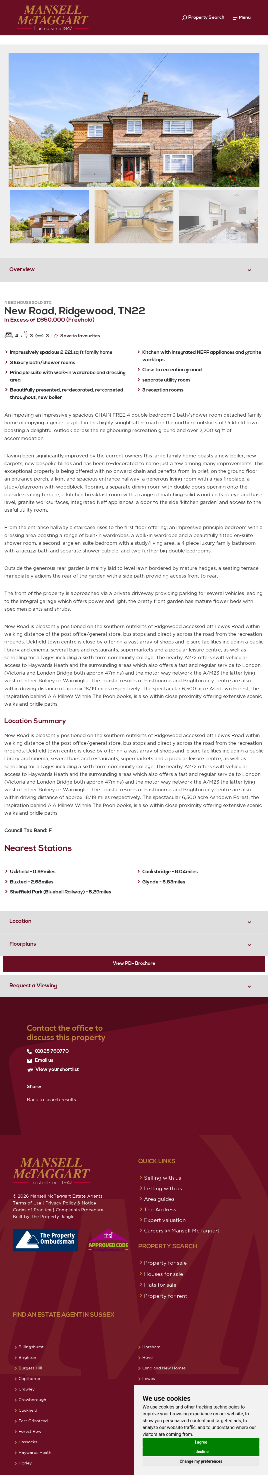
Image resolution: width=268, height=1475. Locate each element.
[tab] (134, 270)
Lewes (148, 1378)
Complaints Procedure (79, 1209)
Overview (22, 270)
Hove (147, 1357)
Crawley (27, 1389)
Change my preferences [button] (201, 1461)
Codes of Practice (32, 1209)
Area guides (159, 1199)
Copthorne (29, 1378)
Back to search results (51, 1099)
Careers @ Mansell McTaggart (181, 1230)
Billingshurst (31, 1347)
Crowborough (32, 1399)
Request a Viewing (33, 986)
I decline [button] (201, 1451)
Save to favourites (77, 336)
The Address (160, 1209)
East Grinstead (33, 1420)
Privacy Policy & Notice (70, 1202)
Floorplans (22, 944)
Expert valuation (165, 1220)
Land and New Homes (164, 1368)
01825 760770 (48, 1051)
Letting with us (163, 1188)
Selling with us (162, 1178)
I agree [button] (201, 1442)
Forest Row (30, 1431)
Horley (25, 1463)
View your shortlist (53, 1069)
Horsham (151, 1347)
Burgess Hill (30, 1368)
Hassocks (28, 1442)
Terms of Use (27, 1202)
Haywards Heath (35, 1452)
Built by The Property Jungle (44, 1216)
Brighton (27, 1357)
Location (20, 921)
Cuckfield (28, 1410)
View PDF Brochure (134, 963)
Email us (40, 1060)
